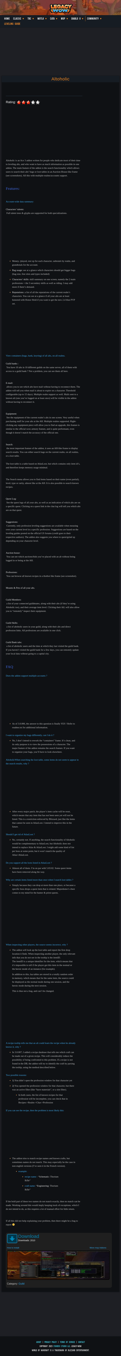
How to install (13, 1248)
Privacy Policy (50, 1342)
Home (7, 18)
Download (28, 1236)
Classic (17, 18)
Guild (21, 1283)
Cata (52, 18)
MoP (63, 18)
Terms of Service (67, 1342)
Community (93, 18)
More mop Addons (98, 1248)
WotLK (40, 18)
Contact (81, 1342)
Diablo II (76, 18)
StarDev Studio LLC (61, 1346)
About (38, 1342)
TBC (29, 18)
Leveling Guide (12, 23)
